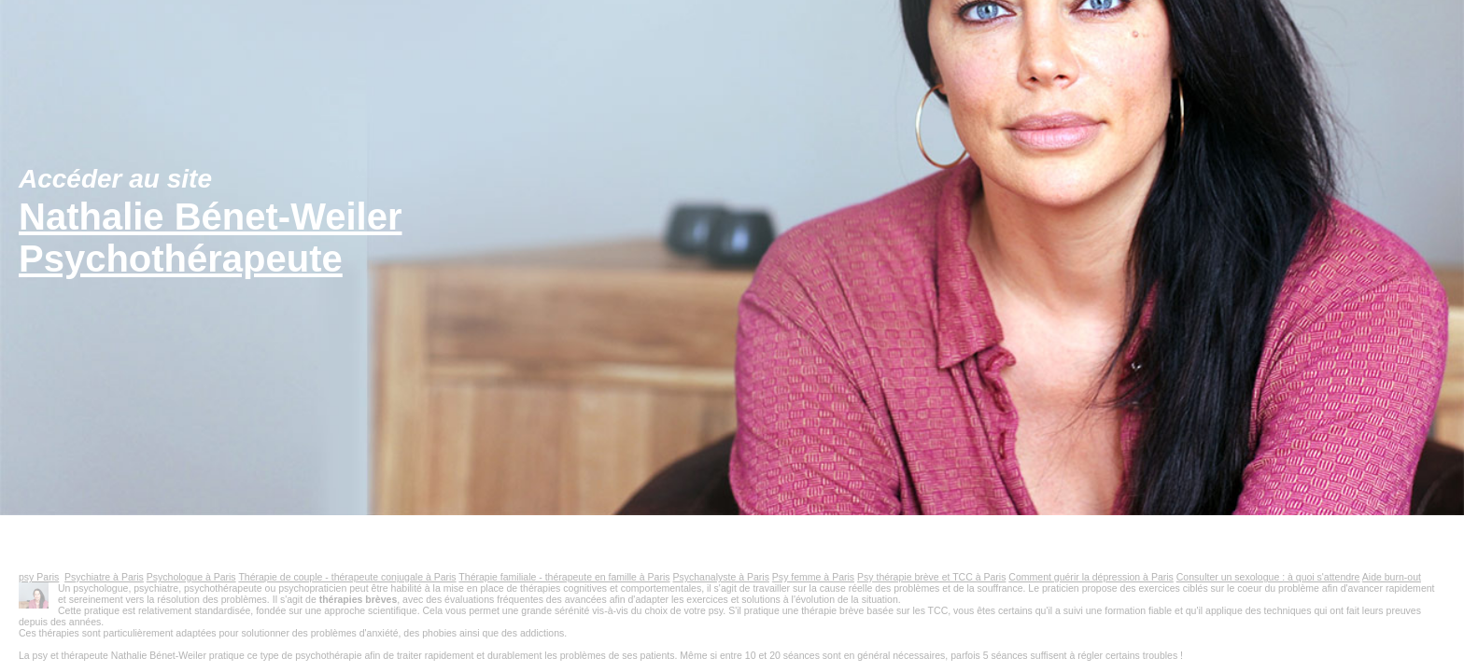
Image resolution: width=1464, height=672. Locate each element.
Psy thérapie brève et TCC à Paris (931, 576)
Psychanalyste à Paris (720, 576)
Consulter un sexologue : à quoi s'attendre (1268, 576)
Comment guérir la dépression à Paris (1091, 576)
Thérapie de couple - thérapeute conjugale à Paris (347, 576)
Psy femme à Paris (813, 576)
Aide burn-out (1391, 576)
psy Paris (39, 576)
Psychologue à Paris (191, 576)
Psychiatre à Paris (104, 576)
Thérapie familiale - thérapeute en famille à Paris (563, 576)
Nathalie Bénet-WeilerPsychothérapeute (210, 237)
